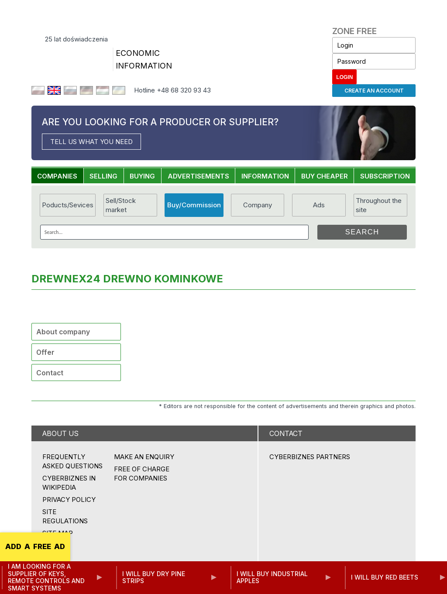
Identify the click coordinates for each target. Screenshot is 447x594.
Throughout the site (379, 205)
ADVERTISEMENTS (198, 176)
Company (257, 205)
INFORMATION (265, 176)
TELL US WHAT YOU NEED (91, 141)
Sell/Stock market (121, 205)
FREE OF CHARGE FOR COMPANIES (141, 473)
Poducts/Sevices (67, 205)
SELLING (103, 176)
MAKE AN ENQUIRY (144, 457)
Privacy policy (69, 499)
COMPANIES (57, 176)
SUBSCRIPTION (385, 176)
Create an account (374, 90)
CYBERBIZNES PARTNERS (309, 457)
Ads (319, 205)
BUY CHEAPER (324, 176)
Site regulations (65, 516)
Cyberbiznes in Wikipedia (69, 482)
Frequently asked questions (72, 461)
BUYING (142, 176)
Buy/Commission (194, 205)
